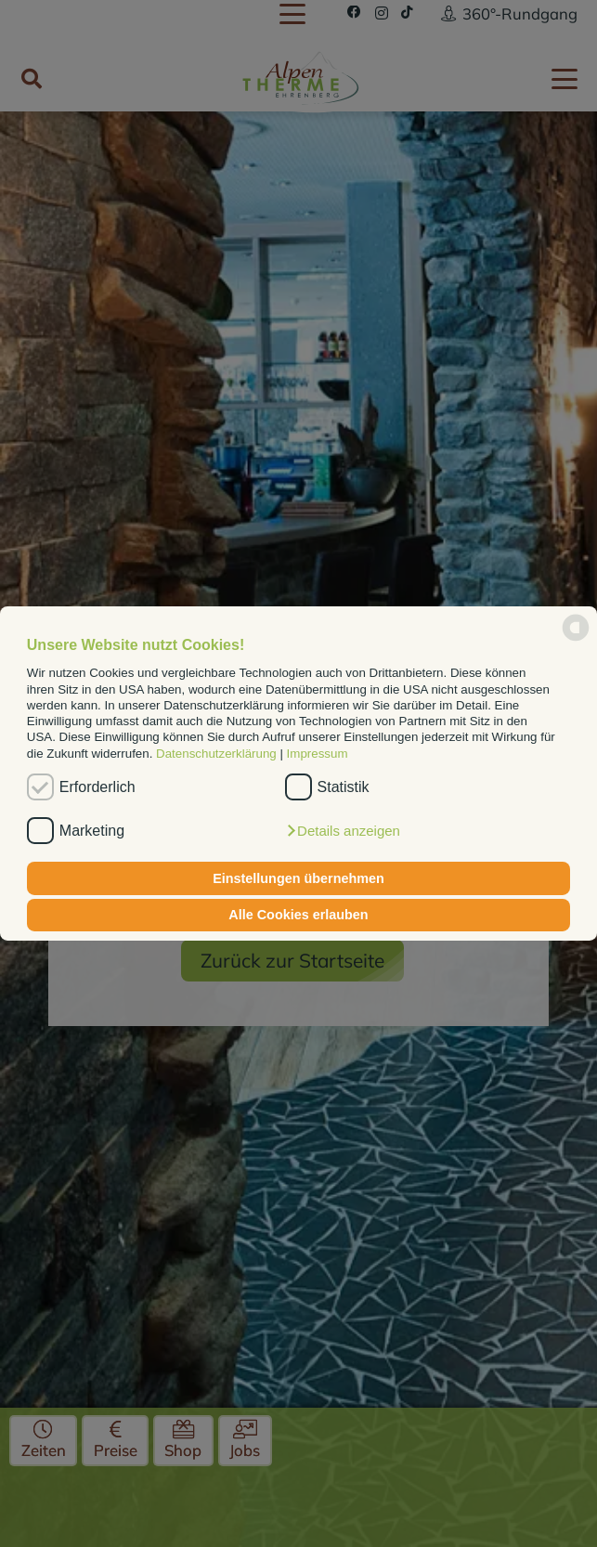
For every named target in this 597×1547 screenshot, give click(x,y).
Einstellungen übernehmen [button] (298, 878)
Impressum (317, 753)
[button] (342, 831)
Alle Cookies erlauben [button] (298, 914)
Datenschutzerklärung (216, 753)
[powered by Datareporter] (576, 639)
